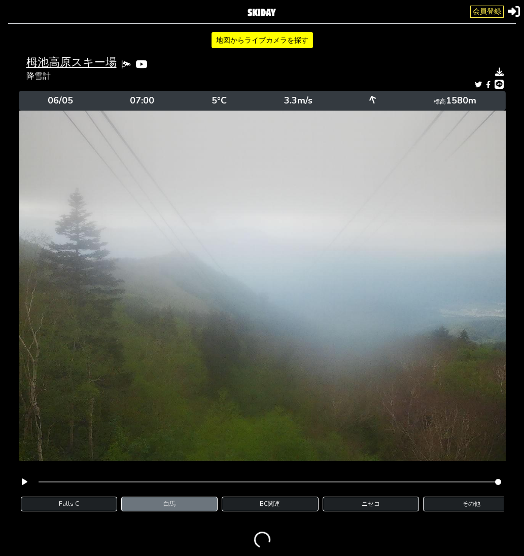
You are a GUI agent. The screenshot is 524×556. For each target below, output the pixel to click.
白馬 (169, 504)
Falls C (69, 504)
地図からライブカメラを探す (262, 40)
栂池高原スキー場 (71, 62)
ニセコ (371, 504)
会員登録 (487, 11)
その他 (471, 504)
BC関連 (270, 504)
